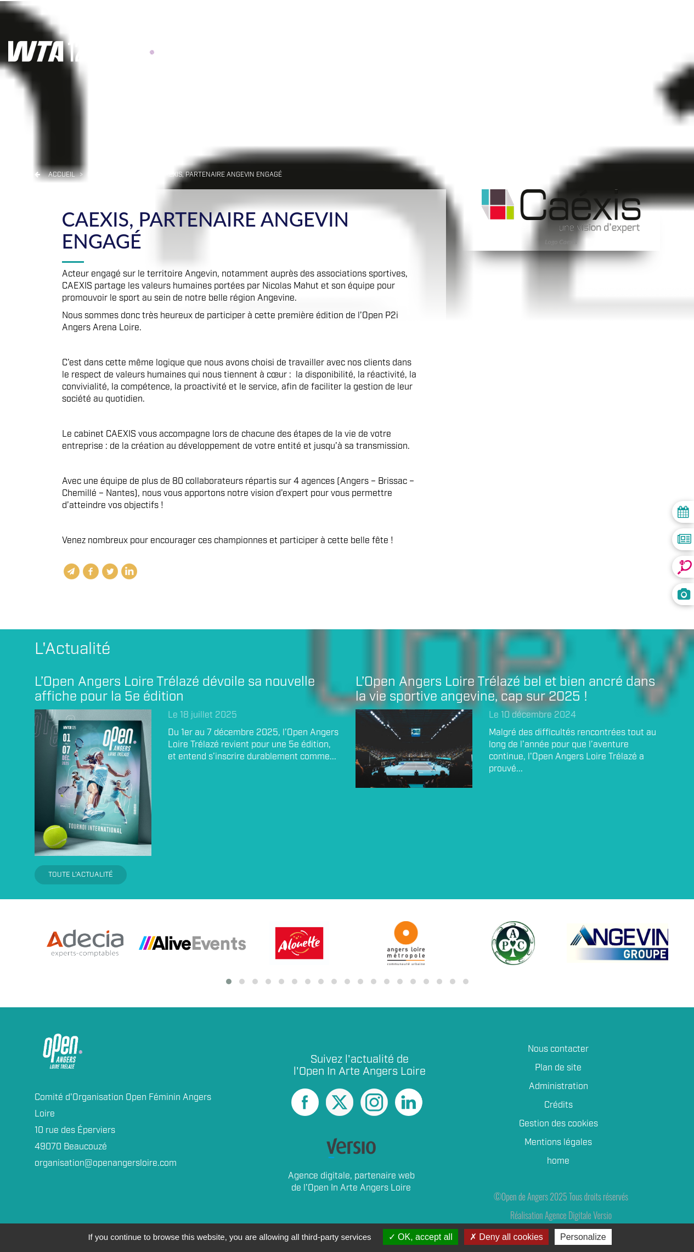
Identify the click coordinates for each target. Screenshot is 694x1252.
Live (321, 28)
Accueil (61, 175)
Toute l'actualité (80, 874)
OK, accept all (420, 1237)
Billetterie (446, 28)
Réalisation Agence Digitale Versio (561, 1215)
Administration (558, 1086)
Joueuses (373, 28)
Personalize (583, 1237)
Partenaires (528, 28)
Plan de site (558, 1068)
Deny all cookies (506, 1237)
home (558, 1161)
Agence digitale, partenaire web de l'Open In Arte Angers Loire (351, 1182)
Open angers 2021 (118, 175)
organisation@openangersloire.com (106, 1163)
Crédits (558, 1105)
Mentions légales (558, 1142)
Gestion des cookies (558, 1124)
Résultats (268, 28)
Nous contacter (558, 1049)
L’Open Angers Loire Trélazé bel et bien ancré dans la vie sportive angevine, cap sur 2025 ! (505, 689)
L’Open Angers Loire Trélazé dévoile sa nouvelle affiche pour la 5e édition (175, 689)
